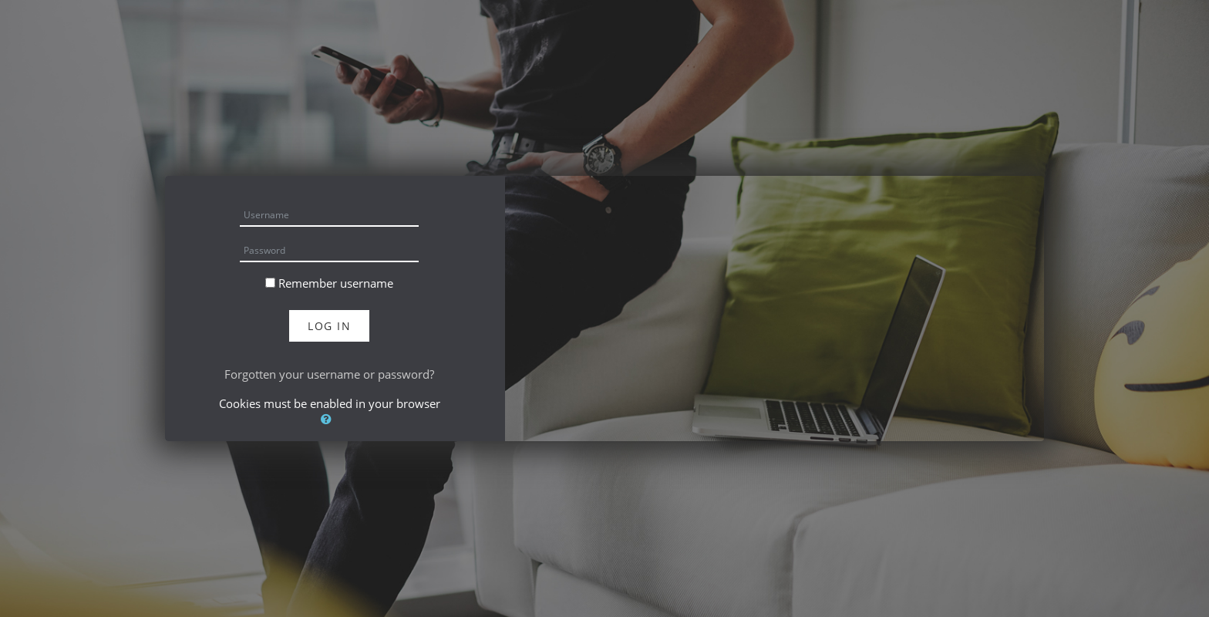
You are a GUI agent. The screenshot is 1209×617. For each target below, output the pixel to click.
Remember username (335, 283)
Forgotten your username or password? (329, 374)
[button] (329, 419)
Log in (329, 326)
